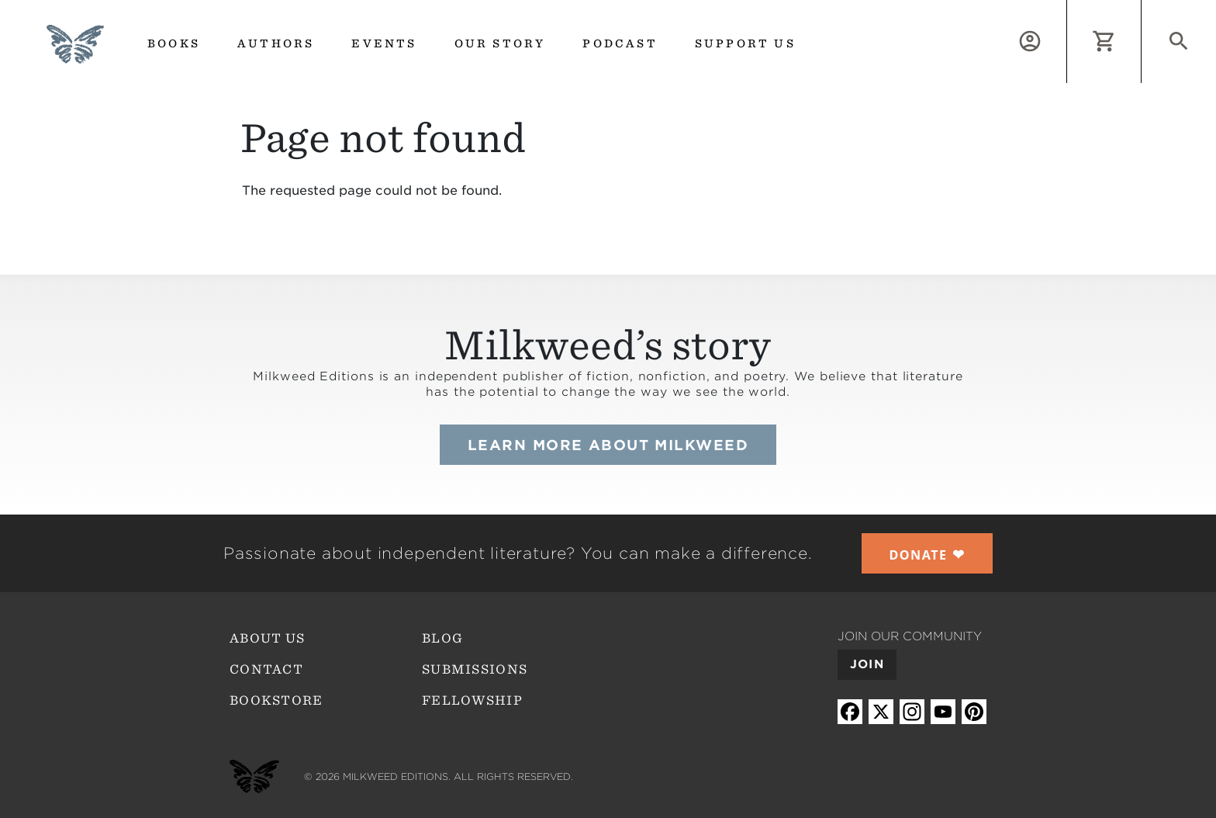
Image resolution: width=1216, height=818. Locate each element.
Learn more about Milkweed (608, 445)
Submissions (474, 669)
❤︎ (928, 554)
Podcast (619, 43)
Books (173, 43)
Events (383, 43)
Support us (745, 43)
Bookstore (276, 700)
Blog (442, 638)
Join (867, 664)
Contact (266, 669)
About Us (267, 638)
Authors (275, 43)
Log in (1066, 9)
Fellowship (472, 700)
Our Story (500, 43)
